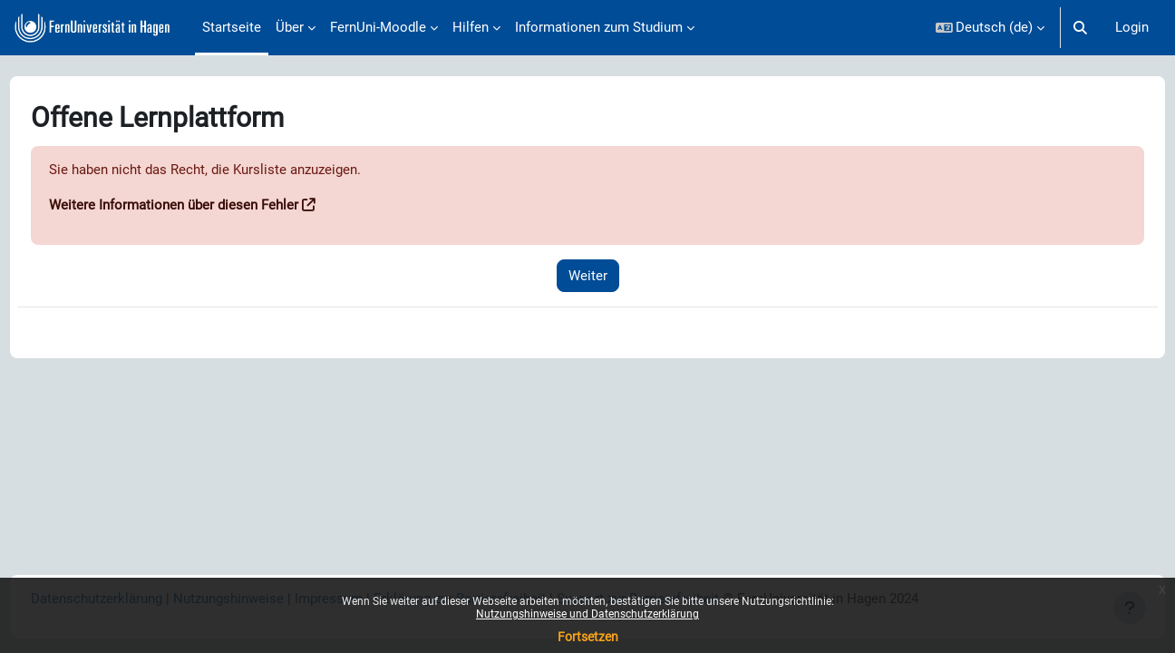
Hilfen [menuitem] (470, 27)
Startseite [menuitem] (231, 27)
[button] (990, 27)
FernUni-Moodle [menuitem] (378, 27)
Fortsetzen (588, 636)
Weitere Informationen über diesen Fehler (207, 206)
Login (1132, 27)
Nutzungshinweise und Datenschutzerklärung (587, 614)
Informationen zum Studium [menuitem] (599, 27)
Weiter (587, 276)
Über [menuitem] (290, 27)
